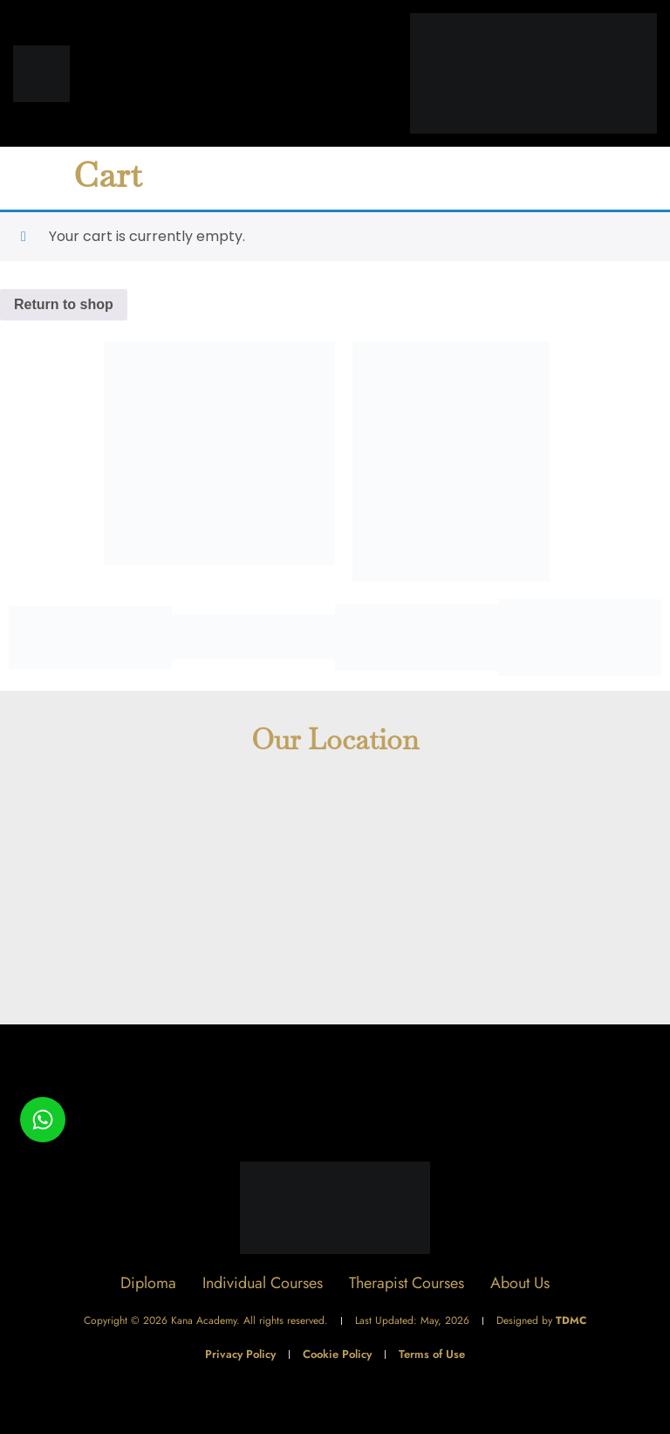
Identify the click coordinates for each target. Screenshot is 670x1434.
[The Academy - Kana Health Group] (335, 897)
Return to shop (63, 304)
